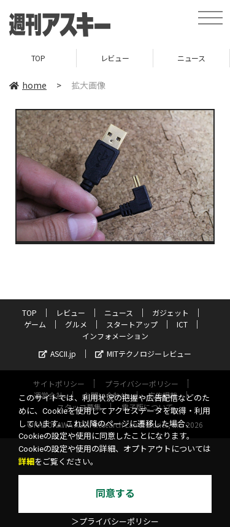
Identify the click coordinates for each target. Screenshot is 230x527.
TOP (38, 58)
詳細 (26, 461)
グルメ (76, 324)
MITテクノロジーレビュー (143, 353)
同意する (115, 493)
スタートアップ (132, 324)
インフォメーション (115, 336)
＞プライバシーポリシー (115, 521)
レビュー (115, 58)
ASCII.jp (57, 353)
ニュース (191, 58)
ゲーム (35, 324)
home (28, 85)
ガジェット (170, 312)
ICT (182, 324)
